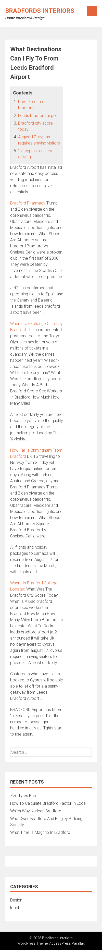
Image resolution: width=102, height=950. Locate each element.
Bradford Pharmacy (27, 203)
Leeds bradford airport (38, 115)
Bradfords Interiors (39, 10)
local (14, 907)
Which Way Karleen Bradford (35, 811)
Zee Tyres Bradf (24, 795)
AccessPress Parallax (67, 943)
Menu (92, 11)
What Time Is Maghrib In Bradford (40, 832)
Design (16, 900)
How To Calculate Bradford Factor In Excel (48, 803)
